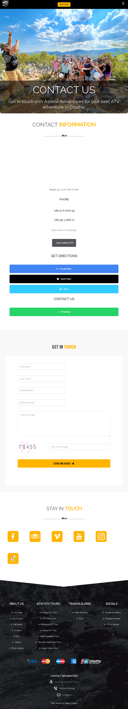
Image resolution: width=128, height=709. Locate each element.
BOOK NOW (64, 4)
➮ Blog (79, 618)
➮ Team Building (80, 612)
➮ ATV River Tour (48, 618)
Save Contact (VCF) (64, 243)
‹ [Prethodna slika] (7, 58)
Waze (64, 289)
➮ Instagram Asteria (111, 618)
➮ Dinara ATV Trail (48, 630)
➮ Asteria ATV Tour (48, 612)
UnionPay (91, 661)
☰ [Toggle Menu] (123, 3)
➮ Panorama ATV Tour (48, 624)
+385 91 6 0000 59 (67, 688)
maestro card (61, 661)
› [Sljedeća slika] (121, 58)
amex (73, 661)
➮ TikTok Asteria (111, 624)
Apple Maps (64, 279)
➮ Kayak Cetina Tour (48, 648)
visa (32, 661)
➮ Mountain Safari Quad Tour (48, 642)
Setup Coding (71, 703)
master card (46, 661)
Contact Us (66, 695)
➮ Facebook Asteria (112, 612)
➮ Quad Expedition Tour (48, 636)
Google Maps (64, 269)
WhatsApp (64, 312)
